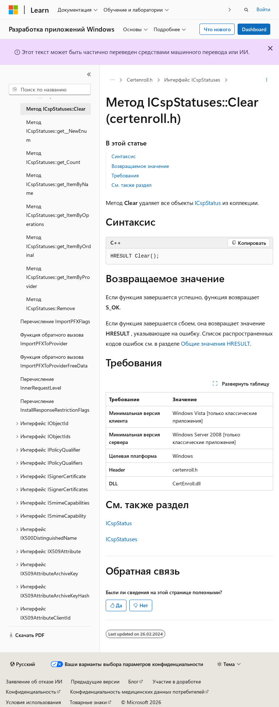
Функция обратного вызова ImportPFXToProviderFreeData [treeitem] (54, 361)
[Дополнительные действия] (266, 80)
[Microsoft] (13, 10)
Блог (133, 681)
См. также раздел (131, 184)
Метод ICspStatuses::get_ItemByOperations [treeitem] (57, 215)
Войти (263, 9)
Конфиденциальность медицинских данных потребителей (137, 691)
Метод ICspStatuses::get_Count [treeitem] (53, 157)
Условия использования (33, 702)
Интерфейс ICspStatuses (192, 79)
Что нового (217, 29)
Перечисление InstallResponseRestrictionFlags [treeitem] (54, 406)
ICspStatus (208, 202)
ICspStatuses (121, 539)
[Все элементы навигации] (112, 80)
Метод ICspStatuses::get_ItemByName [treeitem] (57, 184)
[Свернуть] (89, 74)
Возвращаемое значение (140, 166)
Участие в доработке (177, 681)
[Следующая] (229, 9)
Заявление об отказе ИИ (34, 681)
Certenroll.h (140, 79)
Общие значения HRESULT (215, 343)
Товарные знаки (88, 702)
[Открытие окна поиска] (246, 9)
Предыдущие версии (95, 681)
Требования (125, 175)
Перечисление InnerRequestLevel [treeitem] (40, 383)
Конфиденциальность (31, 691)
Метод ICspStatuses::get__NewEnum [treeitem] (56, 131)
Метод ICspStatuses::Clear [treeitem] (55, 108)
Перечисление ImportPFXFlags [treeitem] (55, 321)
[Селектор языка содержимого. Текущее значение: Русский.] (22, 664)
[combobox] (50, 89)
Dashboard (254, 29)
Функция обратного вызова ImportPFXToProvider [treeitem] (52, 339)
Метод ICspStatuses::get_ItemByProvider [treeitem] (58, 277)
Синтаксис (124, 156)
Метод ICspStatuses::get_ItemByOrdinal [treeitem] (58, 246)
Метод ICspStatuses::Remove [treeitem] (50, 304)
